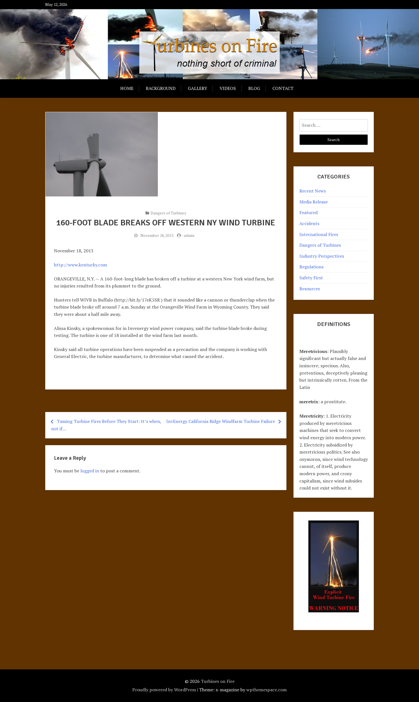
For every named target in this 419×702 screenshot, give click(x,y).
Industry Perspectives (321, 256)
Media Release (313, 202)
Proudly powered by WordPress (164, 690)
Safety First (311, 278)
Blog (254, 88)
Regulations (311, 267)
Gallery (197, 88)
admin (189, 235)
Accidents (309, 223)
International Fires (318, 234)
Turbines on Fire (217, 681)
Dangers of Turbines (168, 213)
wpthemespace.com (266, 690)
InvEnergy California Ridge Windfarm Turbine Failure (220, 421)
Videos (228, 88)
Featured (308, 212)
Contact (282, 88)
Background (161, 88)
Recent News (312, 191)
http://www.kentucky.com (80, 265)
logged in (89, 471)
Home (126, 88)
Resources (309, 289)
